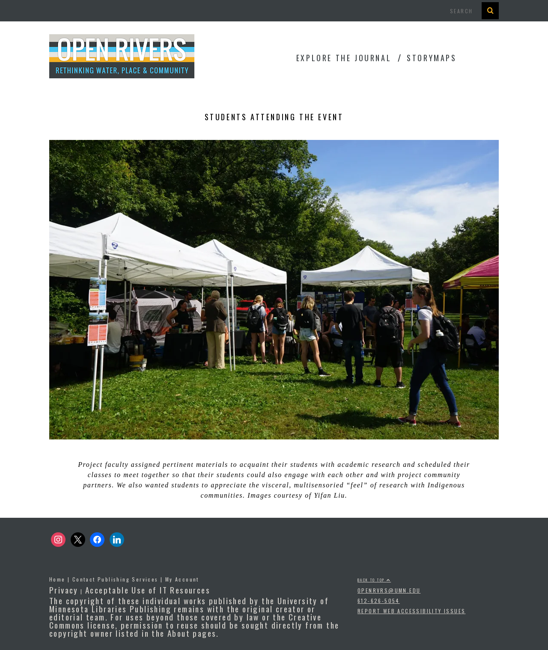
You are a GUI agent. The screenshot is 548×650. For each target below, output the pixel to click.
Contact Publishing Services (115, 579)
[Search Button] (490, 10)
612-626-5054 (378, 600)
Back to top (374, 579)
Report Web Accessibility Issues (411, 610)
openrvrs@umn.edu (388, 590)
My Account (182, 579)
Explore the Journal (343, 57)
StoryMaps (431, 57)
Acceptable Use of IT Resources (147, 590)
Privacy (63, 590)
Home (57, 579)
